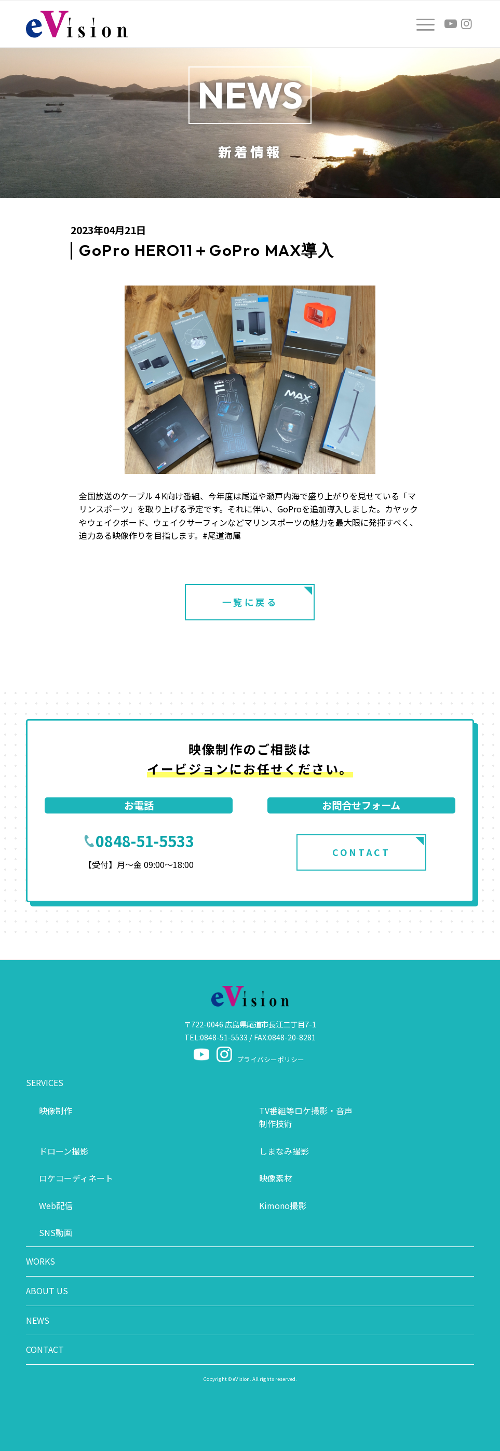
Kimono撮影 (282, 1205)
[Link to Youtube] (450, 24)
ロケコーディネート (76, 1178)
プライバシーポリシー (270, 1059)
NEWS (37, 1320)
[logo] (77, 24)
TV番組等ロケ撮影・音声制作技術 (306, 1117)
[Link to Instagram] (466, 24)
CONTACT (361, 852)
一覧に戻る (250, 601)
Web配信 (56, 1205)
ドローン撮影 (63, 1151)
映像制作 (55, 1110)
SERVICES (44, 1082)
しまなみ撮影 (284, 1151)
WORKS (40, 1261)
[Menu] (420, 24)
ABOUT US (47, 1290)
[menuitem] (420, 24)
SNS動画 (55, 1232)
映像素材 (275, 1178)
